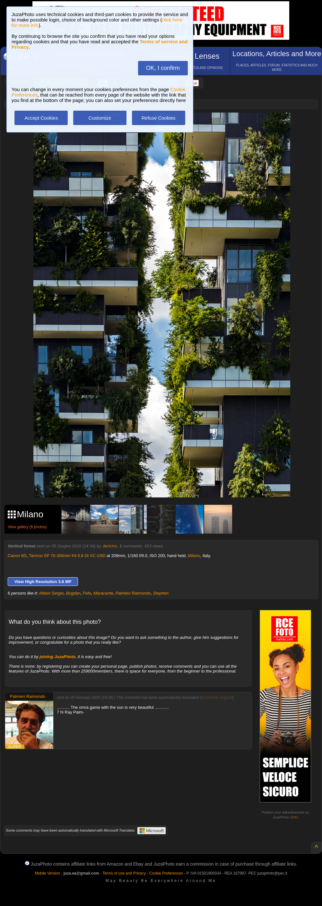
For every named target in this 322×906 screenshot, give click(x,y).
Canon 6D (17, 555)
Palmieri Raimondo (133, 593)
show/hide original (217, 697)
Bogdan (73, 593)
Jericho (109, 546)
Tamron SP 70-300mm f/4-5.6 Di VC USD (67, 555)
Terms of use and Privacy (124, 873)
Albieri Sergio (51, 593)
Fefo (87, 593)
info (294, 817)
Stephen (161, 593)
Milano (194, 555)
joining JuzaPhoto (57, 656)
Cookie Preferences (166, 873)
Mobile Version (47, 873)
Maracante (103, 593)
